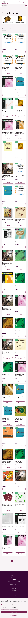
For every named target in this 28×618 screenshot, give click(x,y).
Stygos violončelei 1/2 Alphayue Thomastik (19, 397)
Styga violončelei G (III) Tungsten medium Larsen (7, 154)
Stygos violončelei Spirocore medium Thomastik (20, 548)
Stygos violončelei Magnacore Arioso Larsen (7, 505)
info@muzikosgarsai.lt (14, 584)
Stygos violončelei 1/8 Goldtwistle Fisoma (19, 419)
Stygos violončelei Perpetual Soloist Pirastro (7, 527)
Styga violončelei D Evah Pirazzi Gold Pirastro (6, 331)
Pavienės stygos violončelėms (20, 19)
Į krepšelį (8, 51)
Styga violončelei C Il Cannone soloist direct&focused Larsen (6, 308)
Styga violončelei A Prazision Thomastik (7, 111)
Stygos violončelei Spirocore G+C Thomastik (7, 548)
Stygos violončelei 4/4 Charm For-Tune (20, 198)
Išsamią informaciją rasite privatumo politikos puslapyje (10, 609)
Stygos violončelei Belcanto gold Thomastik (7, 397)
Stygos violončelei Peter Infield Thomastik (6, 241)
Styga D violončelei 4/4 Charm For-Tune (6, 68)
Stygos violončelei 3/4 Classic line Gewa (6, 440)
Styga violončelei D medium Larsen (20, 352)
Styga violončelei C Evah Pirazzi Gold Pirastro (19, 111)
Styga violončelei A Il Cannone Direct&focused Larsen (7, 263)
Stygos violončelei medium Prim (19, 505)
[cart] (19, 2)
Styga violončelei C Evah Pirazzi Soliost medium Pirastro (19, 286)
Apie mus (14, 597)
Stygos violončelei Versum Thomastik (19, 241)
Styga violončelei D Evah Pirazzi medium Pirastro (19, 331)
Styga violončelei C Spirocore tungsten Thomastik (20, 308)
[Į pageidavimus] (12, 34)
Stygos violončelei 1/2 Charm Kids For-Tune (20, 176)
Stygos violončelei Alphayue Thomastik (20, 440)
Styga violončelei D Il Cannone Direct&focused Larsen (7, 352)
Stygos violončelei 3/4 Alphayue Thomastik (6, 198)
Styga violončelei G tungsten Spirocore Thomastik (20, 375)
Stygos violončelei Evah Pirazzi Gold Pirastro (6, 462)
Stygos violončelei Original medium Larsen (20, 220)
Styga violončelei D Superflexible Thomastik (19, 133)
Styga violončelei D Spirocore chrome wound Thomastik (7, 133)
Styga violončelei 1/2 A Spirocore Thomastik (6, 90)
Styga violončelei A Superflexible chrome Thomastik (6, 286)
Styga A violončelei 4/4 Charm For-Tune (6, 46)
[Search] (26, 5)
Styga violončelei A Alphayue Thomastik (20, 90)
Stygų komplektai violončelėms (8, 19)
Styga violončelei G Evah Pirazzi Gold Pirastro (19, 154)
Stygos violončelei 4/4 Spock (7, 219)
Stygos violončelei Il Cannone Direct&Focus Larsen (20, 483)
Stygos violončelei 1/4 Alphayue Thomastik (6, 419)
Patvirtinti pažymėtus (14, 615)
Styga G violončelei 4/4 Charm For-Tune (19, 68)
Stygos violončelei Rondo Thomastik (19, 527)
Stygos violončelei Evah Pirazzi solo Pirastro (19, 462)
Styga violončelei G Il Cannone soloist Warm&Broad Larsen (7, 176)
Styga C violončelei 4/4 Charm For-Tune (19, 46)
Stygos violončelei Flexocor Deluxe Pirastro (7, 483)
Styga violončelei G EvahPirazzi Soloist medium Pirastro (7, 375)
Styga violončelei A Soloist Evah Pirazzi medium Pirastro (20, 263)
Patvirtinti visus (14, 612)
